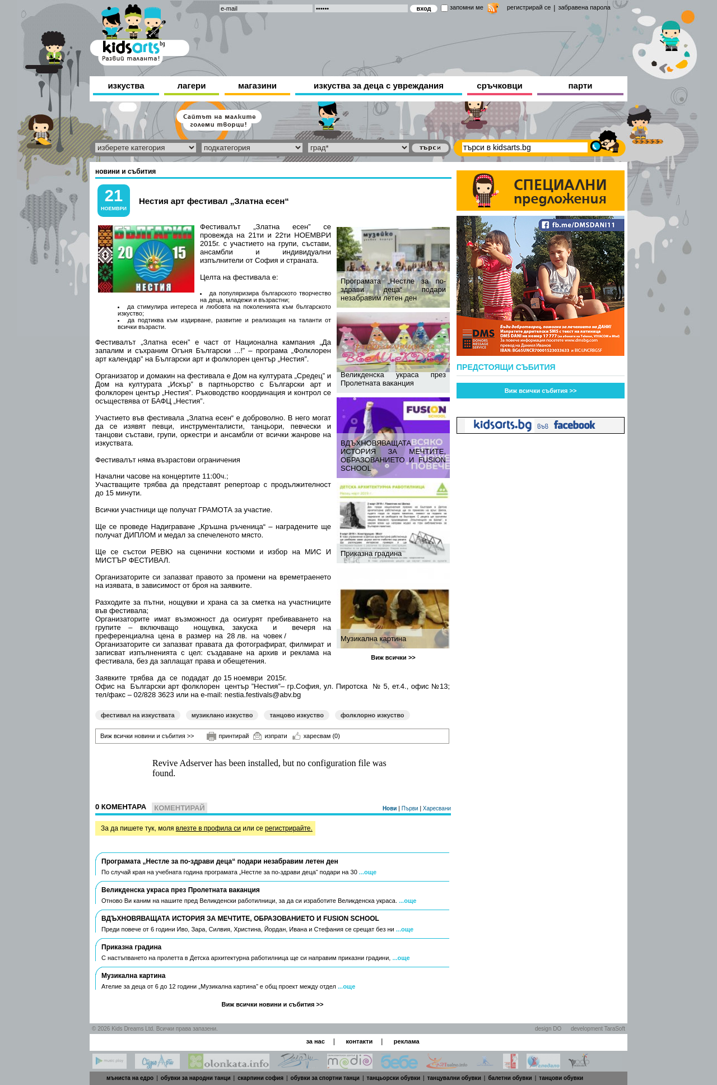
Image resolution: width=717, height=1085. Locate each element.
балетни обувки (510, 1078)
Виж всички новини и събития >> (147, 735)
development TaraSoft (598, 1029)
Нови (390, 808)
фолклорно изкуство (372, 715)
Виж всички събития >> (541, 390)
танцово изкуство (296, 715)
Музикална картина (373, 638)
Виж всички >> (393, 657)
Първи (411, 808)
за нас (315, 1041)
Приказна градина (371, 553)
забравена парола (584, 7)
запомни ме (466, 7)
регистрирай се (529, 7)
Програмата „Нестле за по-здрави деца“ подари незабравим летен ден (393, 289)
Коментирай (179, 808)
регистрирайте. (289, 828)
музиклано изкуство (222, 715)
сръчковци (499, 85)
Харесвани (437, 808)
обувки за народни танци (196, 1078)
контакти (359, 1041)
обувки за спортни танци (325, 1078)
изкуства (126, 85)
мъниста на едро (129, 1078)
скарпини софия (260, 1078)
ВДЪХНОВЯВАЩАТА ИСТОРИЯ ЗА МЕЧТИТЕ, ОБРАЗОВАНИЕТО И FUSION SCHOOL (393, 455)
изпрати (270, 736)
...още (367, 872)
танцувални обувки (454, 1078)
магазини (257, 85)
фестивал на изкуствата (138, 715)
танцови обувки (561, 1078)
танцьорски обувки (394, 1078)
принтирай (228, 736)
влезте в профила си (208, 828)
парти (581, 85)
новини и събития (125, 171)
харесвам (316, 736)
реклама (407, 1041)
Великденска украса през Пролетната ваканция (393, 378)
